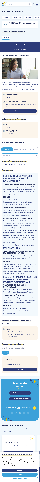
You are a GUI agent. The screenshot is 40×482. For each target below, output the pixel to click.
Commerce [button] (6, 17)
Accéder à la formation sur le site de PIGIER (21, 408)
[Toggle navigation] (37, 4)
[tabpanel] (20, 305)
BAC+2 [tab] (5, 352)
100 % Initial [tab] (7, 149)
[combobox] (20, 155)
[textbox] (20, 155)
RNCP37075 (10, 133)
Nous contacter (20, 49)
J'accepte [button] (19, 470)
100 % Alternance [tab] (20, 149)
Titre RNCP (6, 37)
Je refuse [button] (19, 474)
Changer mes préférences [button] (19, 478)
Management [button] (17, 17)
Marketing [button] (28, 17)
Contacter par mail (20, 393)
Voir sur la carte (20, 111)
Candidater (20, 369)
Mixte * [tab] (32, 149)
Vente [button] (37, 17)
